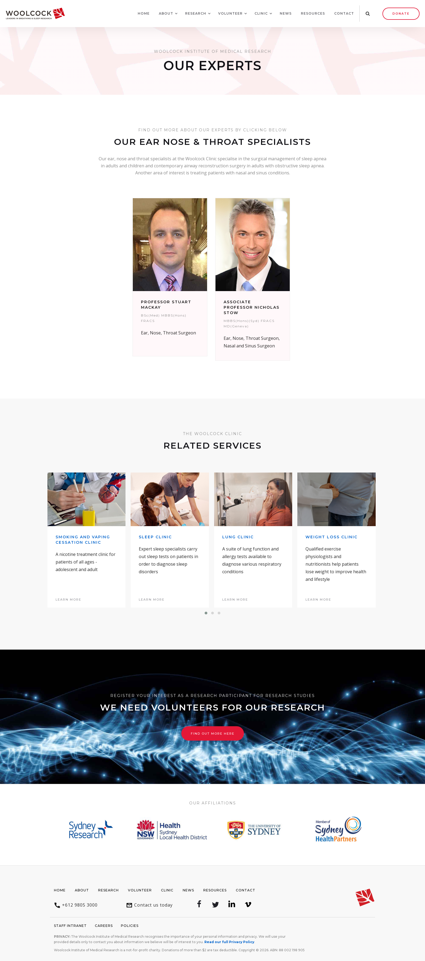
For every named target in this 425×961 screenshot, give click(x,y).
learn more (68, 599)
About (82, 890)
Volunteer (140, 890)
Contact (344, 13)
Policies (130, 926)
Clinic (167, 890)
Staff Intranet (70, 926)
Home (144, 13)
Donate (401, 13)
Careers (104, 926)
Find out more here (212, 733)
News (286, 13)
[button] (166, 13)
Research (108, 890)
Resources (313, 13)
